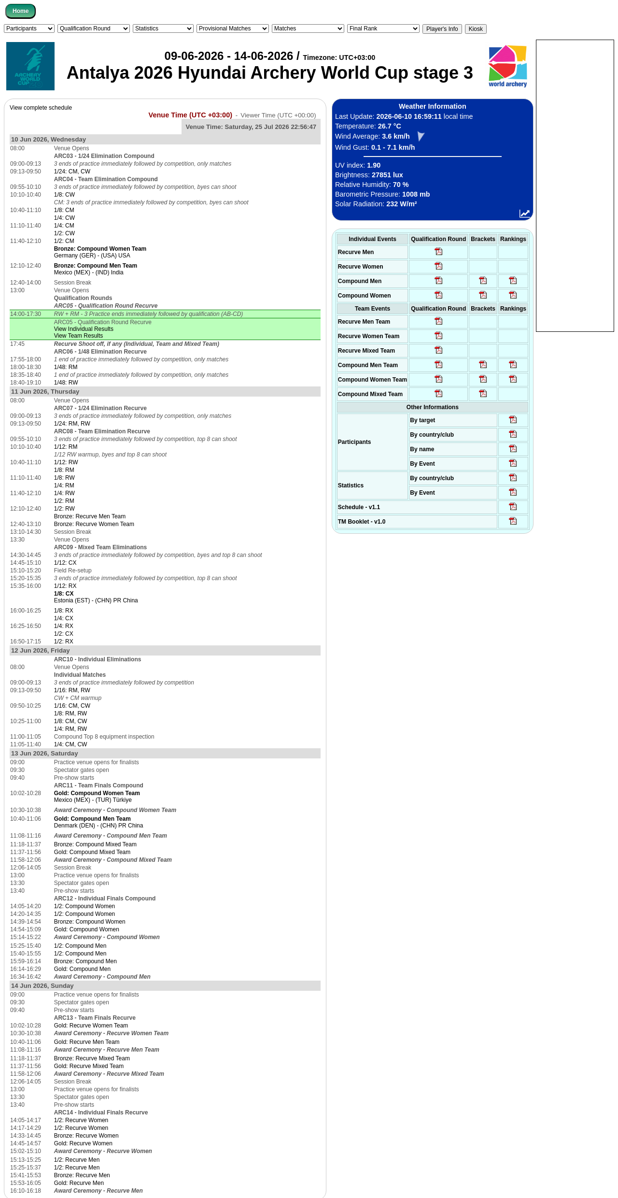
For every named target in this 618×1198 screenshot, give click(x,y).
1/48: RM (66, 367)
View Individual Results (83, 329)
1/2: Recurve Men (77, 1159)
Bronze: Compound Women (90, 921)
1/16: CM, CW (72, 705)
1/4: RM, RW (70, 729)
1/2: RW (64, 508)
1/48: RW (66, 382)
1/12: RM (66, 446)
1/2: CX (63, 633)
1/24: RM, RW (72, 423)
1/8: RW (64, 477)
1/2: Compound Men (80, 945)
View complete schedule (41, 107)
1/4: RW (64, 493)
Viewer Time (278, 115)
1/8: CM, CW (70, 721)
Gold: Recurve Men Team (87, 1042)
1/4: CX (63, 618)
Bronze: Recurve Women (86, 1135)
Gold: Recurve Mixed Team (89, 1066)
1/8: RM (64, 470)
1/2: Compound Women (84, 906)
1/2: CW (64, 233)
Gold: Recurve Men (79, 1183)
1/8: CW (64, 194)
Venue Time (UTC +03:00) (191, 115)
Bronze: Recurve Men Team (90, 516)
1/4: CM (64, 225)
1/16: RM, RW (72, 690)
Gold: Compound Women (86, 929)
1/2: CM (64, 241)
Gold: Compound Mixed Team (92, 852)
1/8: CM (64, 210)
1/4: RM (64, 485)
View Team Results (78, 335)
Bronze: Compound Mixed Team (95, 844)
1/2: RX (63, 641)
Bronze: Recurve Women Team (94, 524)
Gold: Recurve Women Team (91, 1025)
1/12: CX (65, 562)
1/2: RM (64, 501)
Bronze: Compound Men (85, 961)
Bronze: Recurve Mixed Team (92, 1058)
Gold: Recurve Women (83, 1143)
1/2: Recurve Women (81, 1120)
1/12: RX (65, 586)
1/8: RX (63, 610)
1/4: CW (64, 217)
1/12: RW (66, 462)
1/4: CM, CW (70, 744)
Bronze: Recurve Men (82, 1175)
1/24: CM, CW (72, 171)
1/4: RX (63, 626)
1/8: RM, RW (70, 713)
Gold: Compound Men (82, 969)
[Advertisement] (575, 185)
